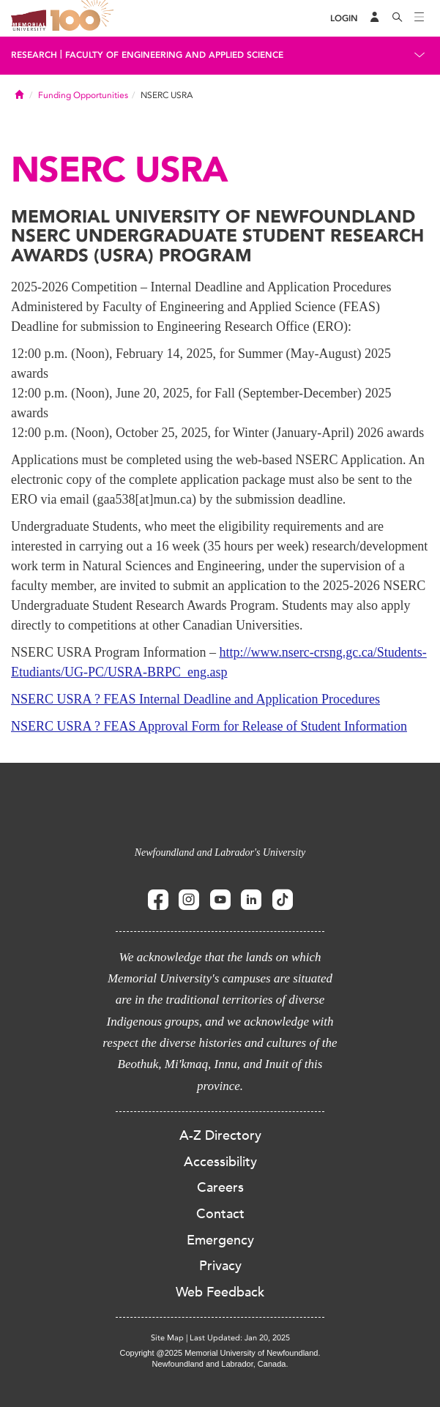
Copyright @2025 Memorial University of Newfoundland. (219, 1352)
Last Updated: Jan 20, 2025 (240, 1338)
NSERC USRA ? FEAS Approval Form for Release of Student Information (209, 726)
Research (34, 55)
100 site (84, 18)
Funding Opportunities (83, 95)
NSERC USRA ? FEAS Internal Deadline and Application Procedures (195, 699)
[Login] (344, 19)
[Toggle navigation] (419, 18)
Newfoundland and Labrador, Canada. (220, 1363)
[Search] (397, 18)
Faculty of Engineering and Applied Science (174, 55)
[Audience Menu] (374, 18)
